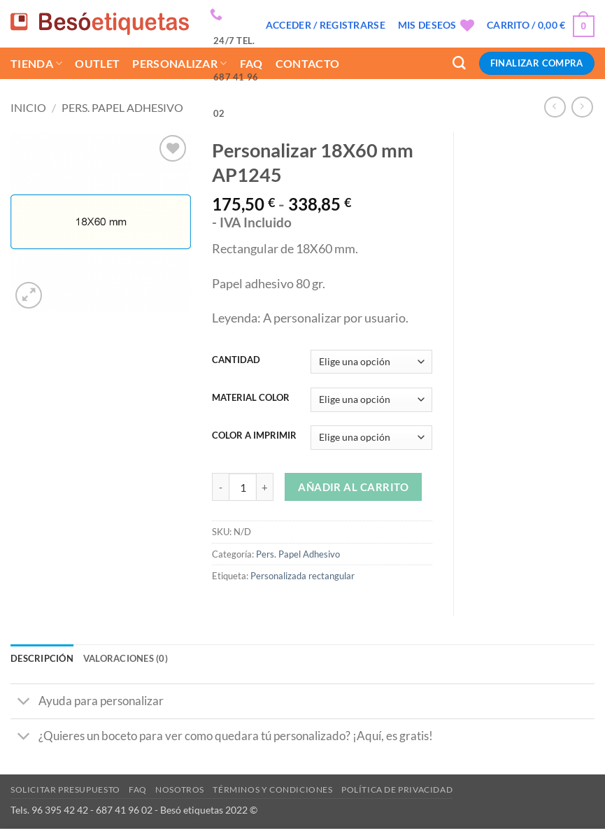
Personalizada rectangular (302, 575)
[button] (325, 25)
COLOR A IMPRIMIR (254, 435)
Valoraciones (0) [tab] (125, 658)
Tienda (36, 63)
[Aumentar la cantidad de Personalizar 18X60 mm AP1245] (265, 487)
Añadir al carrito (353, 487)
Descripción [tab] (41, 658)
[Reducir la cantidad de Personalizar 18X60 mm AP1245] (220, 487)
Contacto (308, 63)
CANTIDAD (236, 359)
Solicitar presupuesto (65, 789)
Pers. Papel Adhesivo (122, 107)
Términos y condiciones (272, 789)
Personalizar (179, 63)
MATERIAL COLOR (251, 397)
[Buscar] (459, 63)
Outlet (97, 63)
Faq (138, 789)
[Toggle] (24, 702)
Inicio (28, 107)
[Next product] (555, 107)
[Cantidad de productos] (243, 487)
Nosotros (179, 789)
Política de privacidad (397, 789)
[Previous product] (582, 107)
